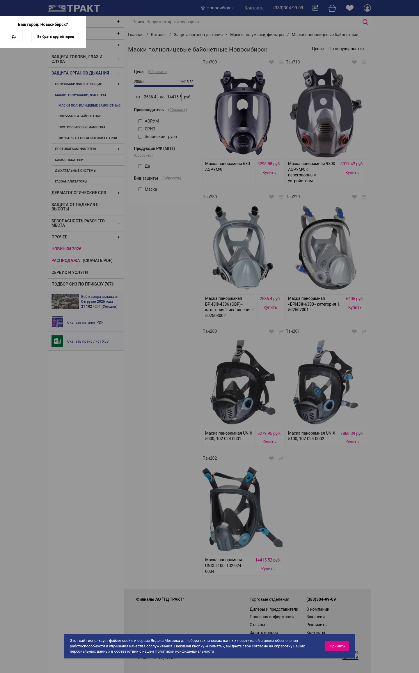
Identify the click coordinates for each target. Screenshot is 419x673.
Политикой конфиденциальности (184, 651)
